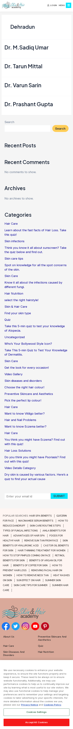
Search (9, 123)
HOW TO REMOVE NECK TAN (33, 575)
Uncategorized (14, 338)
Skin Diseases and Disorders (13, 653)
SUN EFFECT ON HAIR (29, 580)
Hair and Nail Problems (20, 421)
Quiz (7, 320)
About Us (8, 636)
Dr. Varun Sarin (22, 86)
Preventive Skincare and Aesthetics (28, 395)
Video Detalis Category (20, 469)
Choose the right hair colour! (24, 388)
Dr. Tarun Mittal (23, 67)
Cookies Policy (52, 705)
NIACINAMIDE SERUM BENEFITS (35, 520)
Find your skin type (17, 314)
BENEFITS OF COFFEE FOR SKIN (30, 565)
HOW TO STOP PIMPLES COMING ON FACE (26, 555)
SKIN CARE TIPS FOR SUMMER (30, 585)
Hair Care (11, 224)
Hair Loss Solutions (17, 451)
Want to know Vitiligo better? (24, 414)
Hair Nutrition (13, 294)
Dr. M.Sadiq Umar (26, 48)
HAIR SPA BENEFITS (40, 515)
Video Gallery (13, 375)
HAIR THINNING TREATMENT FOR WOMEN (41, 550)
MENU (62, 5)
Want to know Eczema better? (25, 427)
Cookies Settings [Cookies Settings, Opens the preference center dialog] (36, 712)
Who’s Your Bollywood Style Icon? (28, 345)
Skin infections (14, 242)
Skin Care (11, 277)
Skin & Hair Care (15, 307)
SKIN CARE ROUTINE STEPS (45, 525)
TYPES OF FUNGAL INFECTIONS (20, 530)
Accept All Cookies (36, 722)
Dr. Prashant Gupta (28, 105)
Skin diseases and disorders (23, 382)
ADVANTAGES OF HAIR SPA (29, 535)
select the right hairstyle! (21, 301)
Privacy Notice (29, 705)
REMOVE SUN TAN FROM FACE (41, 540)
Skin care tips (13, 259)
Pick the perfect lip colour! (22, 401)
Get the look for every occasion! (26, 368)
